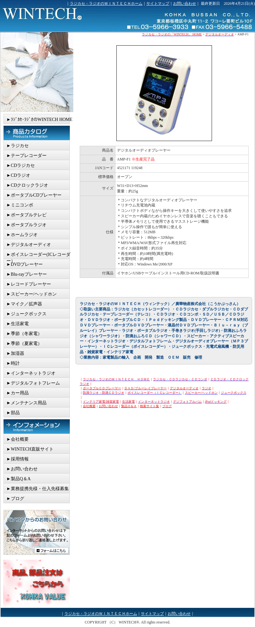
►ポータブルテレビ (26, 215)
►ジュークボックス (26, 313)
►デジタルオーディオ (28, 244)
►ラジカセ (17, 145)
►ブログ (15, 498)
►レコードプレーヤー (28, 284)
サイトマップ (157, 3)
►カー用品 (17, 393)
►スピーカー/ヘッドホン (31, 294)
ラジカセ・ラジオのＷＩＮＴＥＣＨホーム (106, 3)
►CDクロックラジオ (27, 185)
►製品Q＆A (18, 478)
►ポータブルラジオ (26, 224)
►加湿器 (15, 353)
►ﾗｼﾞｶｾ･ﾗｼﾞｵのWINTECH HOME (39, 119)
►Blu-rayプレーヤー (26, 274)
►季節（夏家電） (24, 343)
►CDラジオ (18, 175)
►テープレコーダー (26, 155)
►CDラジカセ (20, 165)
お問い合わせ (184, 3)
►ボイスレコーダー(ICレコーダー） (38, 255)
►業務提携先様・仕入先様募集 (37, 488)
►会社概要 (17, 439)
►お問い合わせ (22, 469)
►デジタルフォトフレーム (33, 383)
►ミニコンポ (19, 205)
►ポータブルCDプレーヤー (34, 195)
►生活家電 (17, 323)
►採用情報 (17, 459)
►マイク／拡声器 (24, 304)
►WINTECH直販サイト (30, 449)
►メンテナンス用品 (26, 402)
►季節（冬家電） (24, 333)
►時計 (13, 363)
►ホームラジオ (22, 234)
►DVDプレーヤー (24, 264)
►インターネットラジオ (30, 373)
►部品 (13, 412)
